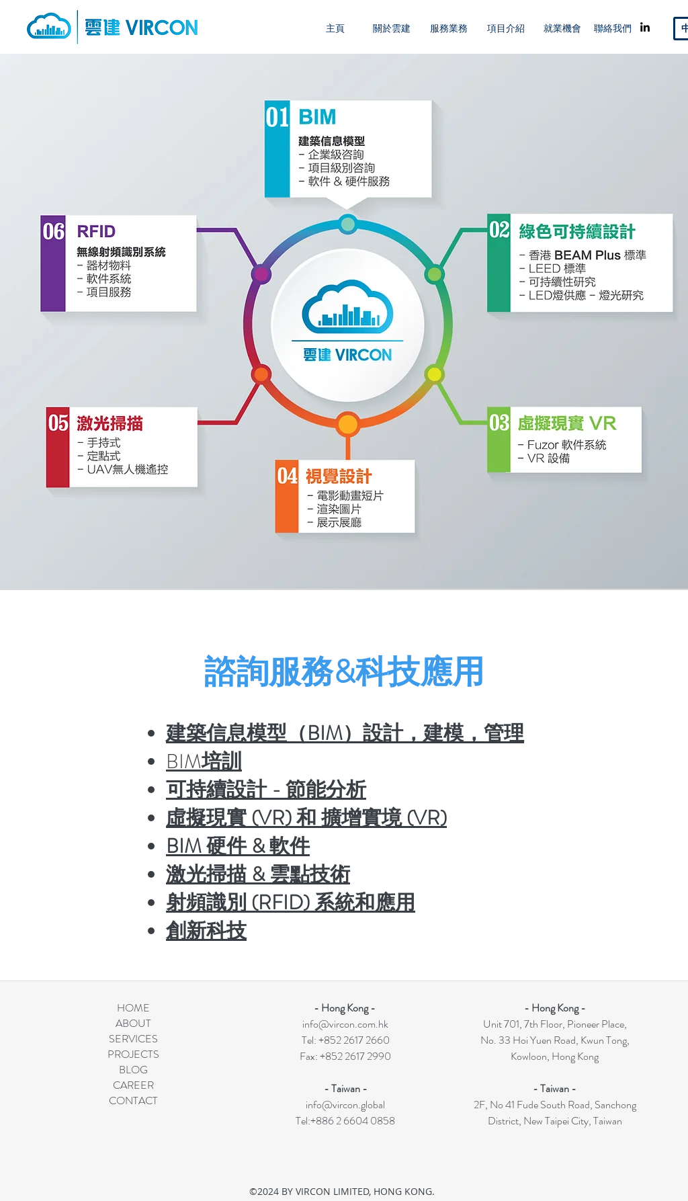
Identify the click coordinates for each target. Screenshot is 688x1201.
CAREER (133, 1085)
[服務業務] (449, 28)
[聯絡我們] (612, 28)
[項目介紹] (506, 28)
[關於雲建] (391, 28)
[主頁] (335, 28)
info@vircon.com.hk (345, 1024)
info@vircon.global (345, 1104)
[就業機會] (562, 28)
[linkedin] (645, 27)
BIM (204, 761)
